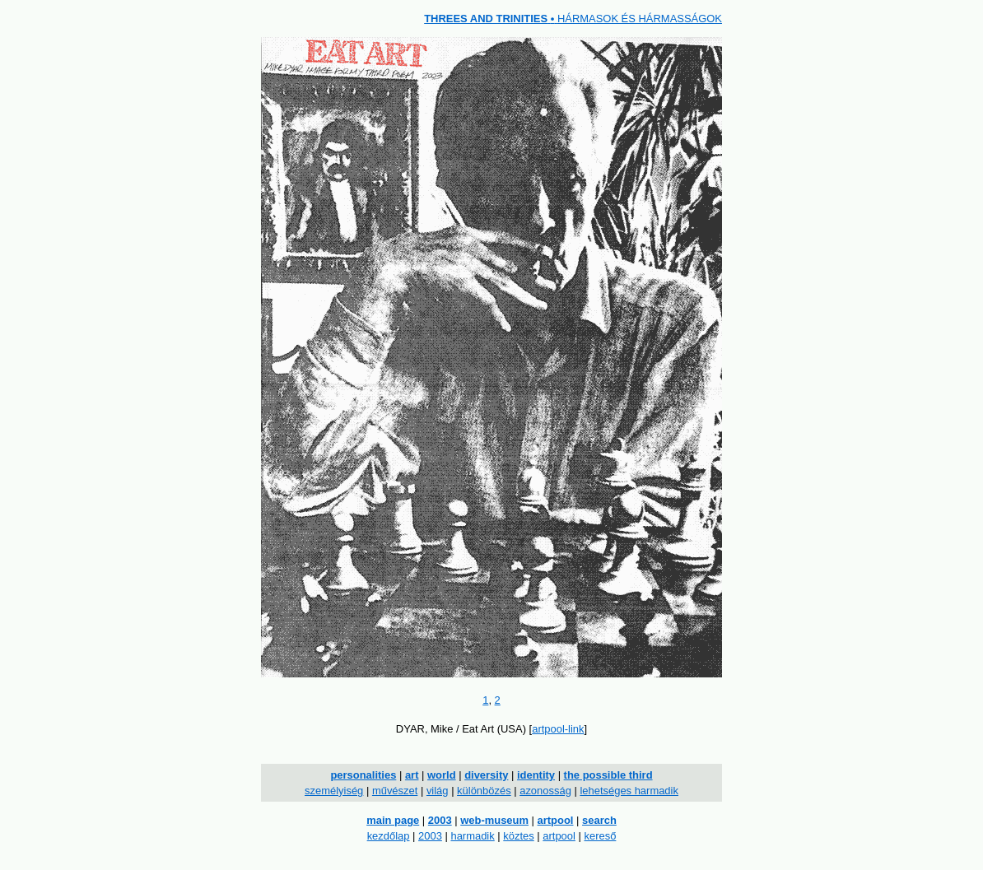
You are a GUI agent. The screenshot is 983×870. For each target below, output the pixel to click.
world (441, 775)
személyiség (334, 790)
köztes (518, 836)
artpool (556, 820)
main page (392, 820)
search (599, 820)
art (412, 775)
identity (536, 775)
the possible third (608, 775)
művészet (394, 790)
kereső (600, 836)
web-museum (494, 820)
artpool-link (558, 729)
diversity (486, 775)
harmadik (472, 836)
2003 (440, 820)
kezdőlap (388, 836)
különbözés (484, 790)
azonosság (545, 790)
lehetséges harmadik (629, 790)
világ (437, 790)
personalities (363, 775)
